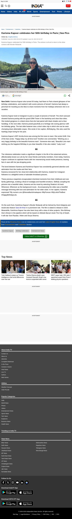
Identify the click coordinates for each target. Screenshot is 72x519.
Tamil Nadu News (6, 458)
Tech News (4, 416)
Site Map (15, 514)
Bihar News (4, 442)
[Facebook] (3, 482)
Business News (5, 421)
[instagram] (13, 482)
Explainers (4, 419)
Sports (35, 11)
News (2, 29)
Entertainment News (38, 231)
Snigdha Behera (13, 37)
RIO (53, 514)
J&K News (4, 469)
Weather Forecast (6, 387)
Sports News (5, 413)
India (15, 11)
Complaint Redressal (7, 361)
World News (4, 403)
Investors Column (6, 367)
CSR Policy (46, 514)
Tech (53, 11)
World (29, 11)
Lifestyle (67, 11)
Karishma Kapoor (7, 231)
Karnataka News (6, 471)
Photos (59, 11)
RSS (57, 514)
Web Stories (5, 377)
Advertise (4, 359)
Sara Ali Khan (21, 208)
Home (3, 11)
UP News (4, 461)
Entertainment (45, 11)
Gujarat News (5, 466)
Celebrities (17, 29)
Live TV (3, 372)
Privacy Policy (36, 514)
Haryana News (5, 448)
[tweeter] (8, 482)
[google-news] (27, 482)
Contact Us (4, 353)
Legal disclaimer (25, 514)
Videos (9, 11)
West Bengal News (41, 450)
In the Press (4, 364)
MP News (4, 453)
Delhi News (4, 445)
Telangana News (41, 448)
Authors (3, 375)
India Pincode (5, 389)
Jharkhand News (6, 450)
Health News (5, 424)
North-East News (6, 456)
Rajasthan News (41, 445)
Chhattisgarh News (6, 464)
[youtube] (17, 482)
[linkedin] (22, 482)
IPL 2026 (22, 11)
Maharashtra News (41, 442)
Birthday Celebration (22, 231)
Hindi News (4, 369)
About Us (4, 356)
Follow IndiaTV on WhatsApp (36, 236)
